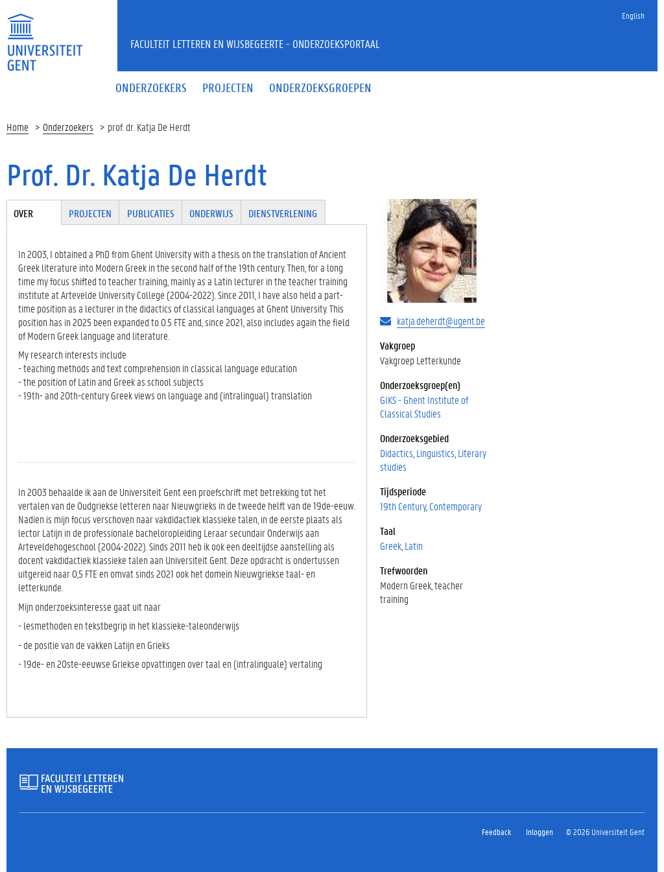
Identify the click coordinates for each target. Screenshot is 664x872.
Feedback (496, 831)
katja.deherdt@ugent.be (441, 320)
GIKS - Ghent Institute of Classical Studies (424, 406)
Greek (390, 545)
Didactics (396, 453)
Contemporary (455, 506)
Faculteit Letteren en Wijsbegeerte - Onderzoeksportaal (255, 43)
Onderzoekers (68, 127)
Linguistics (435, 453)
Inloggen (539, 831)
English (633, 15)
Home (17, 127)
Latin (414, 545)
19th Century (403, 506)
